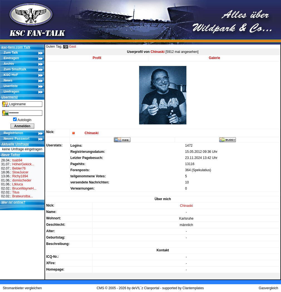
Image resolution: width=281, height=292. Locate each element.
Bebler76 (19, 168)
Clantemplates (193, 288)
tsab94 (17, 160)
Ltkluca (17, 184)
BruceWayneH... (24, 188)
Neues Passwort (16, 139)
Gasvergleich (268, 288)
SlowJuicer (20, 172)
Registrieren (13, 133)
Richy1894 (20, 176)
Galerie (214, 58)
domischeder (21, 180)
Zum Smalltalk (15, 69)
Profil (97, 58)
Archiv (9, 64)
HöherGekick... (23, 164)
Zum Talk (11, 53)
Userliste (11, 86)
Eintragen (11, 58)
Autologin (24, 120)
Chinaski (157, 52)
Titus (15, 192)
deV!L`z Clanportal (145, 288)
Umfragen (11, 92)
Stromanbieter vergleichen (22, 288)
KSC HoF (11, 75)
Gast (72, 46)
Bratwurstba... (22, 196)
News (8, 80)
